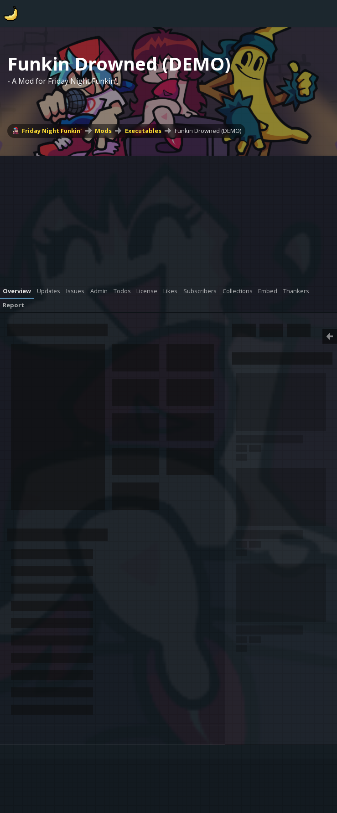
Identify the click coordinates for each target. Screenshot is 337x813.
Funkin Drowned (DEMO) (208, 131)
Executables (143, 131)
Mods (103, 131)
